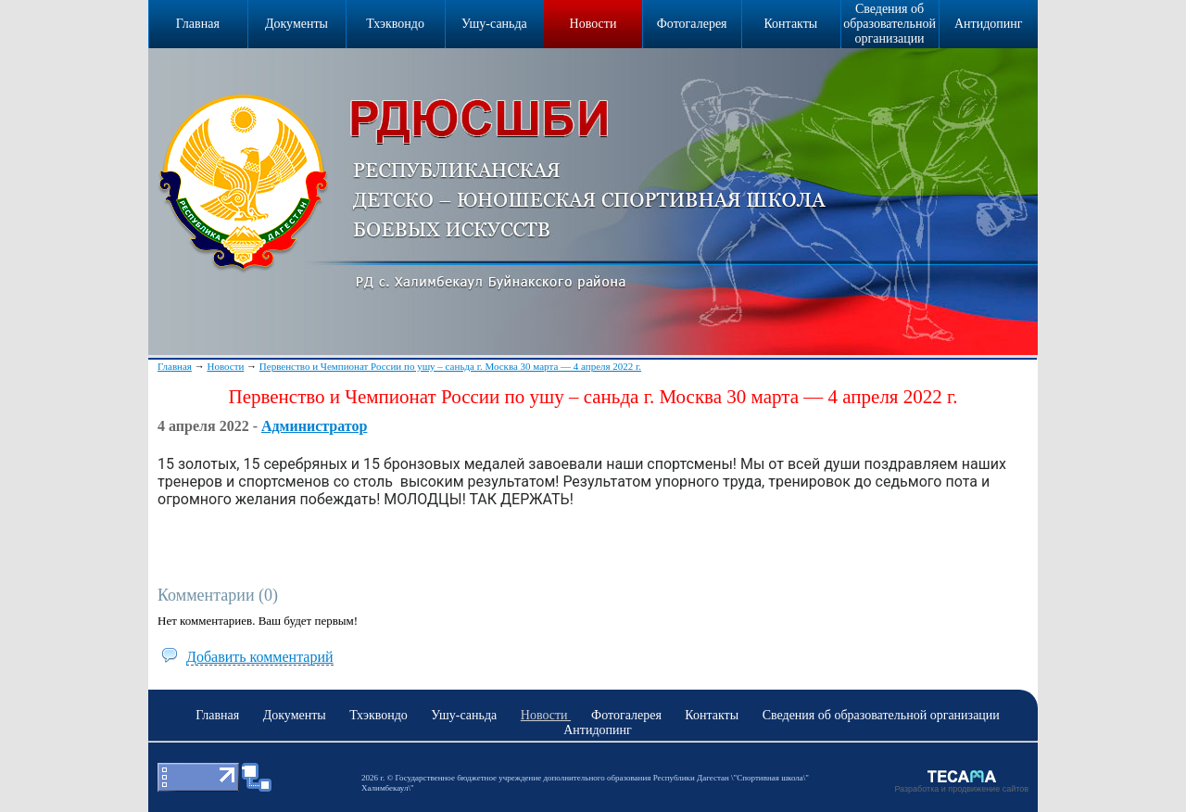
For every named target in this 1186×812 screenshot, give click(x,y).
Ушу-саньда (494, 24)
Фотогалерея (692, 24)
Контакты (790, 24)
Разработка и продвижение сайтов (961, 788)
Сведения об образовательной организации (889, 23)
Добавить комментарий (260, 657)
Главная (175, 366)
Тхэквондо (395, 24)
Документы (296, 24)
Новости (593, 24)
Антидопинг (988, 24)
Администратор (314, 426)
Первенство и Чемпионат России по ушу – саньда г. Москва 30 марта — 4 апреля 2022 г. (450, 366)
